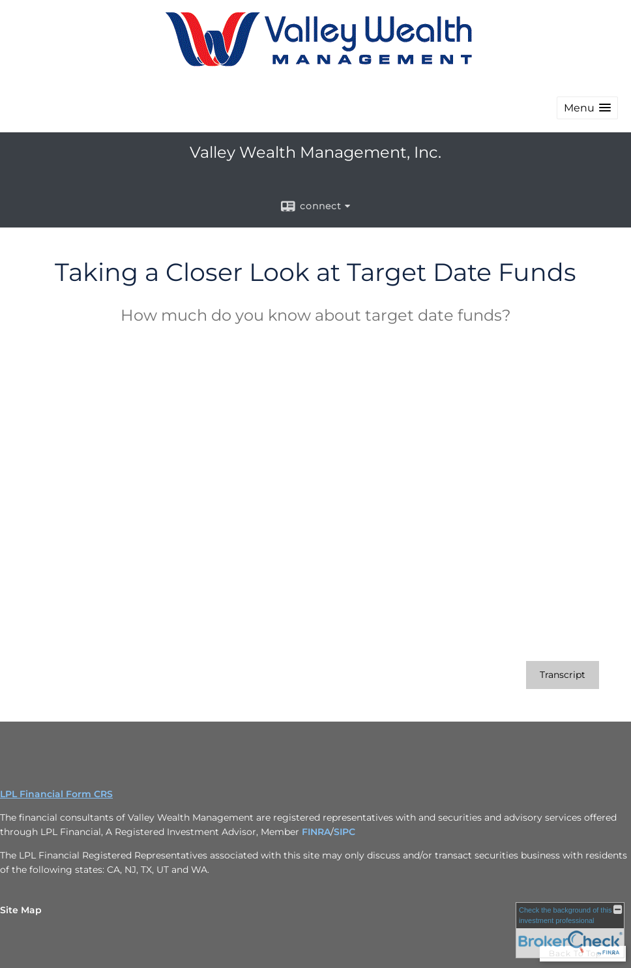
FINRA (316, 832)
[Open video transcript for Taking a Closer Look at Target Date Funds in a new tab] (562, 675)
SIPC (344, 832)
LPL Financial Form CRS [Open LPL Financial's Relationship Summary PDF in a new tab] (56, 794)
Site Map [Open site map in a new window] (21, 910)
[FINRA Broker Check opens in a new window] (570, 930)
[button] (587, 107)
